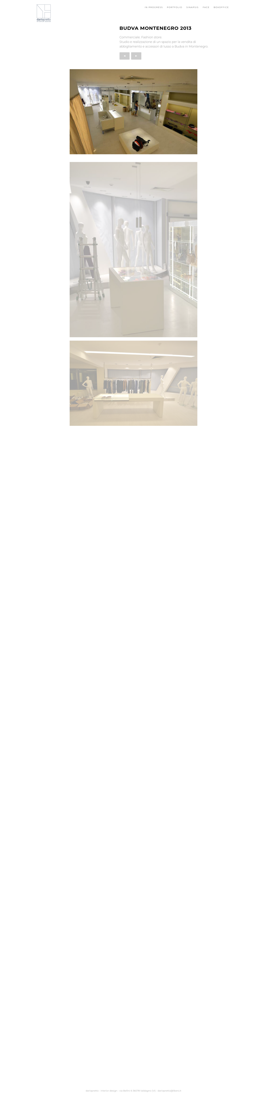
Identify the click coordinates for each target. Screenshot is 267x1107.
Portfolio (174, 7)
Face (206, 7)
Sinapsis (192, 7)
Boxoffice (221, 7)
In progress (154, 7)
